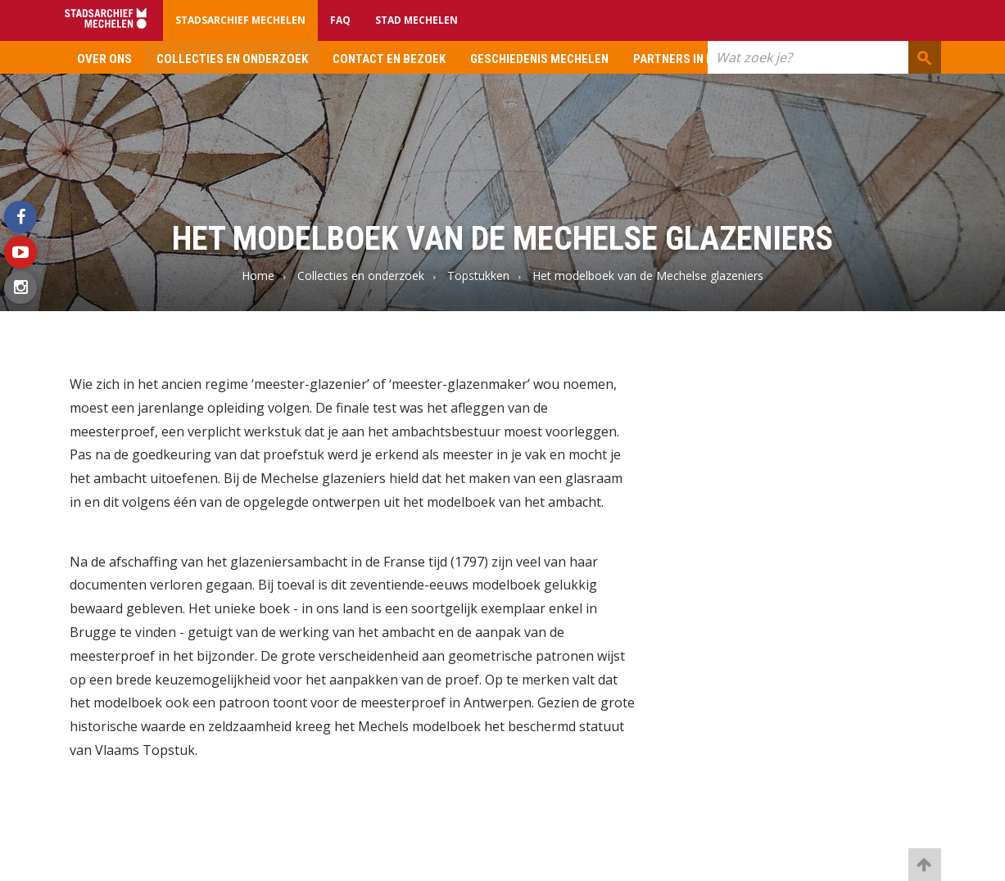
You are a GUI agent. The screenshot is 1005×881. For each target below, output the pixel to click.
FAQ (340, 20)
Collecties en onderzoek (232, 59)
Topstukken (478, 275)
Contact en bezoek (389, 59)
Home (258, 275)
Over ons (104, 59)
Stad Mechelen (416, 20)
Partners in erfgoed (694, 59)
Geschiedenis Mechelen (539, 59)
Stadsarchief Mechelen (240, 20)
